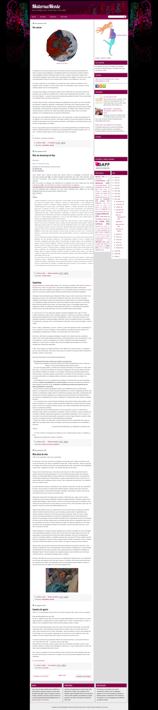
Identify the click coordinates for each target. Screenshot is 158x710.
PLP (98, 236)
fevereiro (119, 247)
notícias (49, 275)
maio (117, 239)
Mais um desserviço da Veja (44, 155)
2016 (116, 185)
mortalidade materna (101, 219)
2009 (116, 253)
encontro (107, 199)
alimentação (98, 179)
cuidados (97, 195)
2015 (116, 188)
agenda (98, 177)
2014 (116, 191)
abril (117, 242)
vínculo (100, 247)
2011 (116, 199)
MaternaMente (46, 6)
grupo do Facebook (43, 700)
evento (102, 201)
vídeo (108, 246)
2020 (116, 180)
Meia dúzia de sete (40, 454)
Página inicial (62, 675)
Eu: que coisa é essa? (110, 97)
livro (102, 211)
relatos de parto (106, 68)
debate (97, 197)
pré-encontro (99, 240)
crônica (105, 193)
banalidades (98, 187)
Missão (34, 17)
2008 (116, 256)
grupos (97, 207)
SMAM (106, 244)
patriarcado (100, 234)
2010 (116, 251)
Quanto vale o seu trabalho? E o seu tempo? (108, 125)
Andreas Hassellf (73, 707)
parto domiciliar (102, 230)
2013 (116, 193)
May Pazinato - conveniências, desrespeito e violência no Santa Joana (113, 111)
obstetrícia (56, 444)
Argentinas (37, 282)
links (96, 211)
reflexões (52, 145)
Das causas (37, 27)
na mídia (44, 275)
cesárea (105, 189)
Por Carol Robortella (39, 660)
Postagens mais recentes (40, 676)
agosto (118, 234)
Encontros (53, 17)
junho (118, 237)
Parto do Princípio (105, 228)
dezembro (119, 201)
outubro (118, 207)
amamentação (100, 181)
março (118, 245)
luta (107, 211)
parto (96, 228)
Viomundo (40, 171)
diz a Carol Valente (38, 96)
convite (97, 193)
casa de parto (50, 444)
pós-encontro (45, 668)
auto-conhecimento (101, 185)
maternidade (103, 216)
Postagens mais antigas (83, 676)
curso (105, 195)
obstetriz (106, 226)
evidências (98, 203)
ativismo (44, 444)
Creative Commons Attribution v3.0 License (97, 707)
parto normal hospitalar (102, 232)
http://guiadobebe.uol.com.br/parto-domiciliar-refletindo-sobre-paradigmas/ (56, 187)
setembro (119, 209)
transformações (99, 246)
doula (97, 199)
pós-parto (105, 238)
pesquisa (107, 234)
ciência (105, 191)
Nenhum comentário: (53, 273)
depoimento (105, 197)
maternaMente (45, 145)
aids (106, 176)
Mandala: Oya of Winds (62, 63)
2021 (116, 177)
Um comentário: (52, 665)
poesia (103, 236)
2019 (116, 183)
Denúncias (36, 160)
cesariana (97, 191)
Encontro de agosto (40, 609)
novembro (119, 204)
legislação (104, 209)
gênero (105, 205)
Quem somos (64, 17)
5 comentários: (52, 143)
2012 (116, 196)
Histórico (43, 17)
